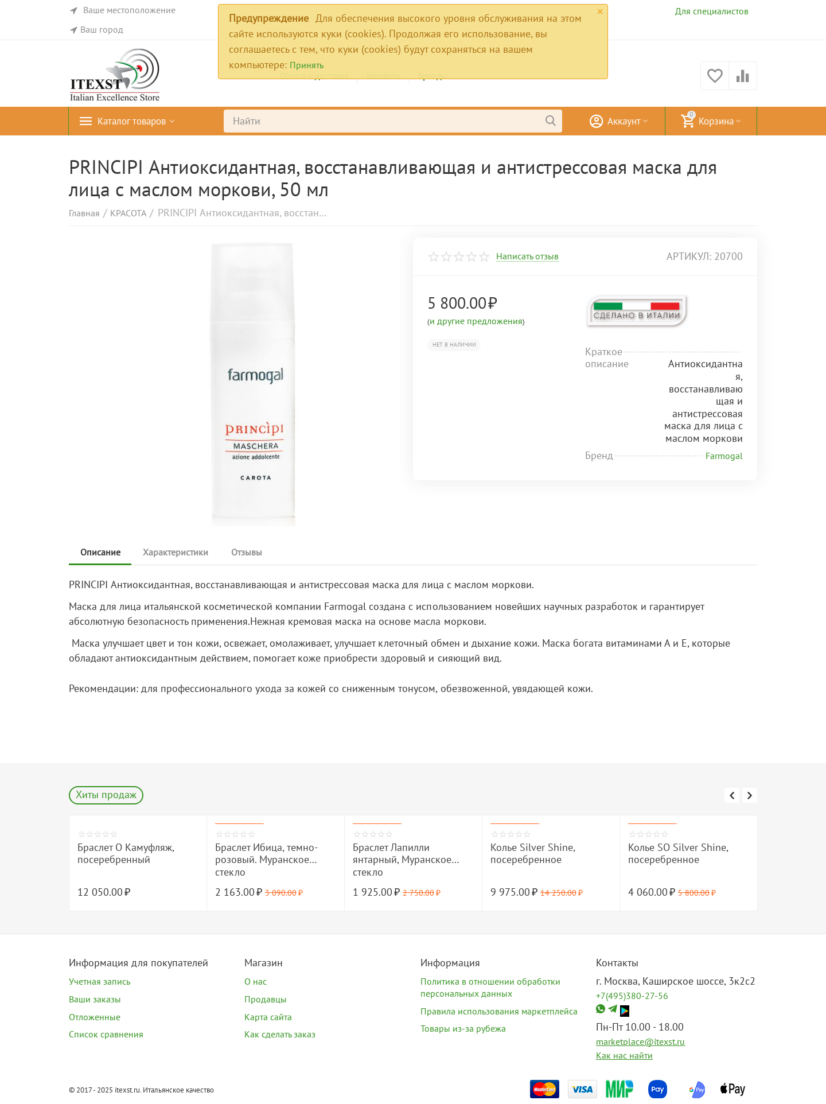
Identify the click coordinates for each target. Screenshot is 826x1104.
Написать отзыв (527, 256)
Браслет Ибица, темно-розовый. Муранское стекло (266, 859)
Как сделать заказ (279, 1034)
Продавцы (265, 999)
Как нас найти (624, 1055)
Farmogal (724, 455)
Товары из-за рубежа (463, 1028)
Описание (100, 552)
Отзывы (247, 552)
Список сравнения (106, 1034)
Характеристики (176, 552)
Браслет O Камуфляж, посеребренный (125, 853)
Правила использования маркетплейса (499, 1011)
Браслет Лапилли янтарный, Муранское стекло (402, 859)
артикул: (689, 256)
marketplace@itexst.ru (640, 1041)
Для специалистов (712, 11)
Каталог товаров (135, 121)
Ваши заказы (95, 999)
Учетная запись (99, 981)
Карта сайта (268, 1017)
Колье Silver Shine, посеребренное (532, 853)
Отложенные (94, 1017)
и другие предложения (476, 320)
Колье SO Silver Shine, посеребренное (678, 853)
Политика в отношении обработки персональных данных (490, 987)
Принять (307, 65)
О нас (255, 981)
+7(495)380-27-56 (632, 995)
